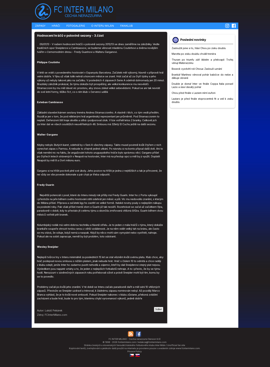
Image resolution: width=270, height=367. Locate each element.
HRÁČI (55, 25)
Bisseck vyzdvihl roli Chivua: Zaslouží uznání (197, 68)
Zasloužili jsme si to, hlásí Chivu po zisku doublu (199, 48)
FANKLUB (126, 25)
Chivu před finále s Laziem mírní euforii (193, 92)
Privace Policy (134, 351)
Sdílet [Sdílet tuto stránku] (158, 309)
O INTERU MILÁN (102, 25)
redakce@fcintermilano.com (152, 342)
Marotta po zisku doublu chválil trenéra (194, 53)
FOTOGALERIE (75, 25)
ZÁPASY (39, 25)
